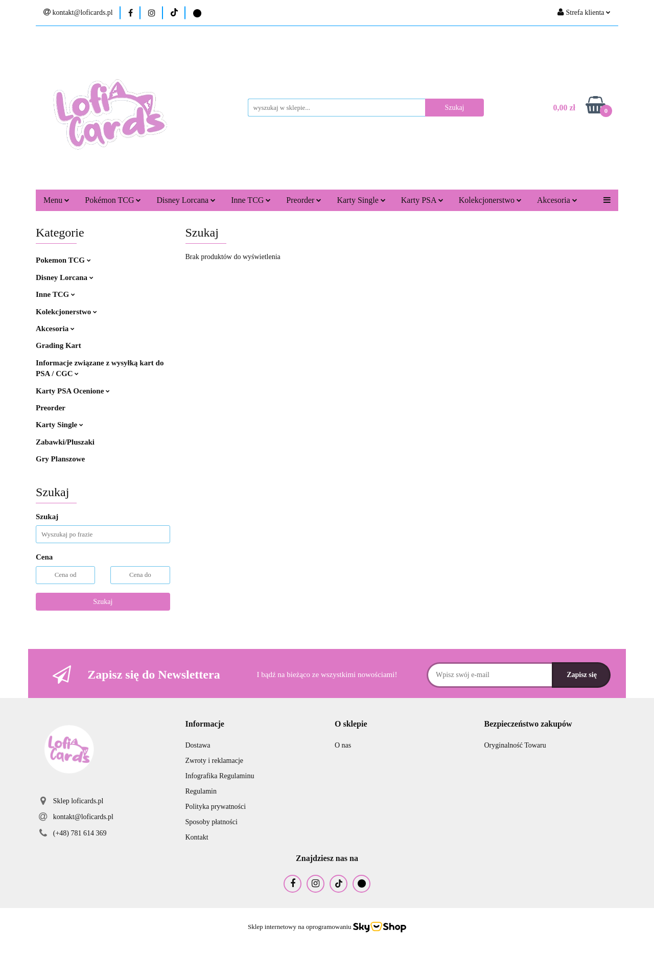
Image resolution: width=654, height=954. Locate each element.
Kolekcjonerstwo (490, 200)
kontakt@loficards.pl (83, 817)
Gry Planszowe (60, 459)
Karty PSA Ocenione (73, 391)
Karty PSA (422, 200)
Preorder (303, 200)
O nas (343, 745)
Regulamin (201, 791)
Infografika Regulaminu (219, 776)
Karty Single (361, 200)
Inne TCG (251, 200)
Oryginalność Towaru (515, 745)
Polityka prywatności (215, 806)
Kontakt (196, 837)
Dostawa (198, 745)
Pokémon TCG (113, 200)
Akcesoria (557, 200)
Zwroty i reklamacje (214, 760)
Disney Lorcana (186, 200)
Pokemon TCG (63, 260)
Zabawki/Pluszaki (65, 442)
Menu (56, 200)
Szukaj (102, 602)
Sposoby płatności (211, 822)
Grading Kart (58, 345)
